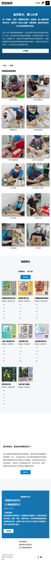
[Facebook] (38, 557)
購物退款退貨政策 (25, 544)
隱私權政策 (23, 541)
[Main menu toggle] (47, 3)
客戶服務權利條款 (25, 547)
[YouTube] (41, 557)
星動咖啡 (7, 3)
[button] (25, 51)
